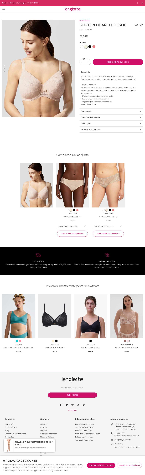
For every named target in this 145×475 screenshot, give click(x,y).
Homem (43, 453)
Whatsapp (119, 443)
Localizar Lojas (11, 427)
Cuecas (43, 427)
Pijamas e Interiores (48, 434)
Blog (7, 430)
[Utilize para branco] (82, 47)
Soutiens (43, 424)
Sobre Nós (9, 424)
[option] (68, 3)
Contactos (9, 437)
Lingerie (43, 430)
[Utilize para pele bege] (86, 47)
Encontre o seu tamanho (15, 434)
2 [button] (4, 68)
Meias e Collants (47, 437)
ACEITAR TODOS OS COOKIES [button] (101, 465)
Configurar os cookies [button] (57, 470)
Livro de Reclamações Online (87, 434)
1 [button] (4, 66)
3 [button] (4, 71)
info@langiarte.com (123, 439)
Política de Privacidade (85, 437)
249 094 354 (120, 433)
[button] (141, 25)
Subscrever (72, 395)
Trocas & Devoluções (84, 427)
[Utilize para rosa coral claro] (94, 47)
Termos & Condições (84, 440)
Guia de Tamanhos (83, 430)
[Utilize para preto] (90, 47)
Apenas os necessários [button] (129, 465)
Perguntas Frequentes (84, 424)
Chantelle (85, 21)
